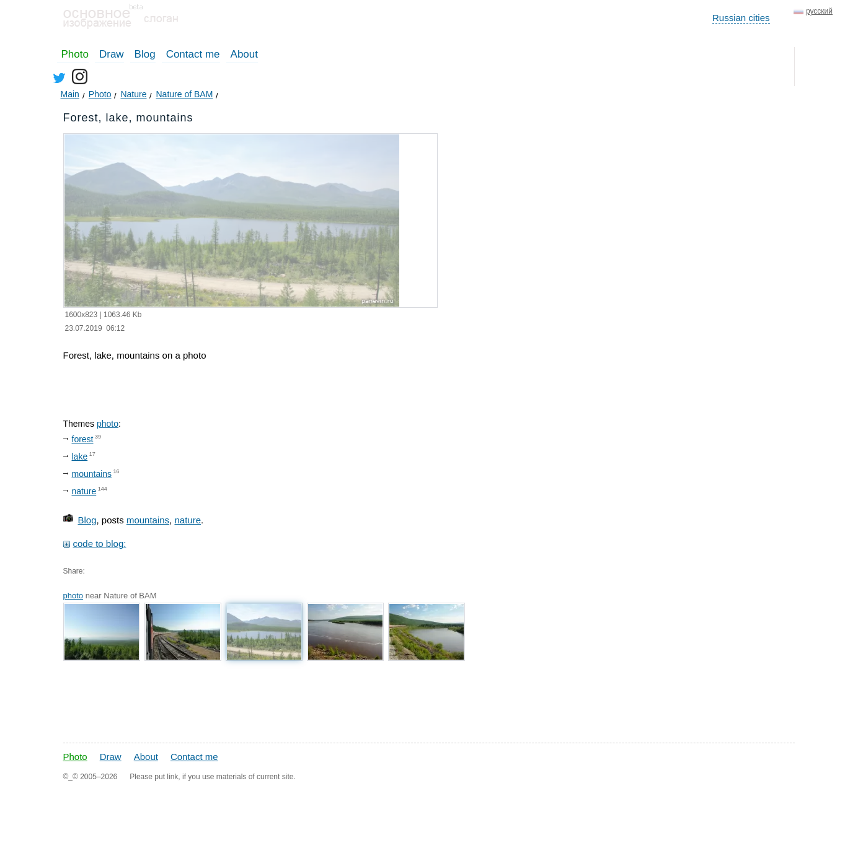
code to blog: (99, 543)
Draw (111, 54)
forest (83, 439)
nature (84, 491)
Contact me (193, 54)
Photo (75, 54)
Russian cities (741, 17)
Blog (145, 54)
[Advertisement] (276, 700)
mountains (92, 474)
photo (107, 424)
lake (80, 456)
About (244, 54)
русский (819, 11)
